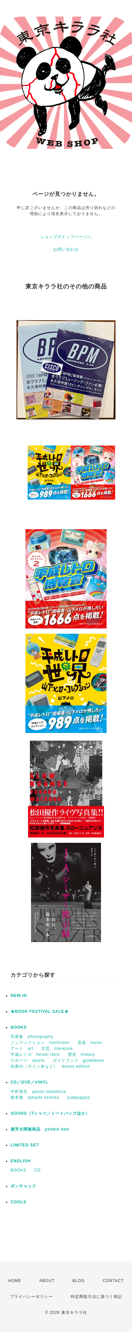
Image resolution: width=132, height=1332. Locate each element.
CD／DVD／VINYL (29, 1082)
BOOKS (19, 1027)
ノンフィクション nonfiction (40, 1042)
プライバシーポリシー (31, 1296)
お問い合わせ (66, 249)
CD (37, 1170)
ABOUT (46, 1280)
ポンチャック (23, 1186)
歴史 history (81, 1054)
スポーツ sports (28, 1060)
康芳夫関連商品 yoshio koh (40, 1129)
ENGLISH (20, 1161)
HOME (14, 1280)
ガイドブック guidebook (78, 1060)
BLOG (79, 1280)
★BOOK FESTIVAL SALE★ (40, 1011)
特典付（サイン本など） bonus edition (50, 1066)
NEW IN (19, 995)
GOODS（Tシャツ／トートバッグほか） (50, 1113)
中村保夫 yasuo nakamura (38, 1091)
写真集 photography (32, 1036)
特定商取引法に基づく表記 (96, 1296)
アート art (22, 1048)
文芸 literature (57, 1048)
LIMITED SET (25, 1145)
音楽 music (90, 1042)
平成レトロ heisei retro (35, 1054)
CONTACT (113, 1280)
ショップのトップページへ (66, 237)
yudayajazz (78, 1097)
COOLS (18, 1202)
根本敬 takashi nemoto (35, 1097)
